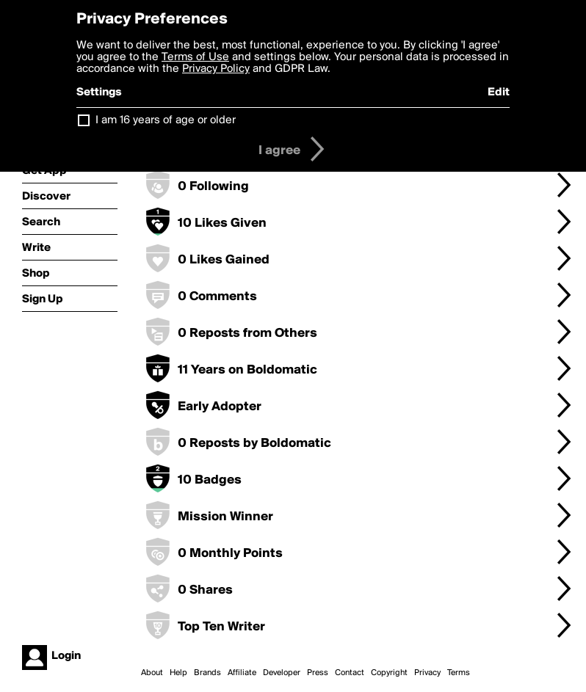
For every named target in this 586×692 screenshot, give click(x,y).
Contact (349, 673)
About (152, 673)
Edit (499, 92)
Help (178, 673)
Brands (207, 673)
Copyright (389, 673)
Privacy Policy (216, 69)
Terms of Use (195, 57)
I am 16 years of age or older (165, 120)
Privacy (427, 673)
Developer (281, 673)
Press (317, 673)
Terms (458, 673)
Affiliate (242, 673)
